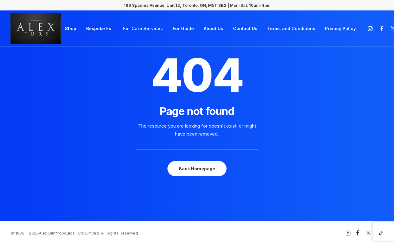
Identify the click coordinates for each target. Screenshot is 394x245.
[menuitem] (71, 28)
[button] (371, 28)
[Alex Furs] (35, 28)
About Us (213, 28)
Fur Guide (183, 28)
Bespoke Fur (99, 28)
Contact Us (245, 28)
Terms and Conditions (291, 28)
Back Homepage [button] (197, 168)
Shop (70, 28)
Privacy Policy (340, 28)
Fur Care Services (143, 28)
